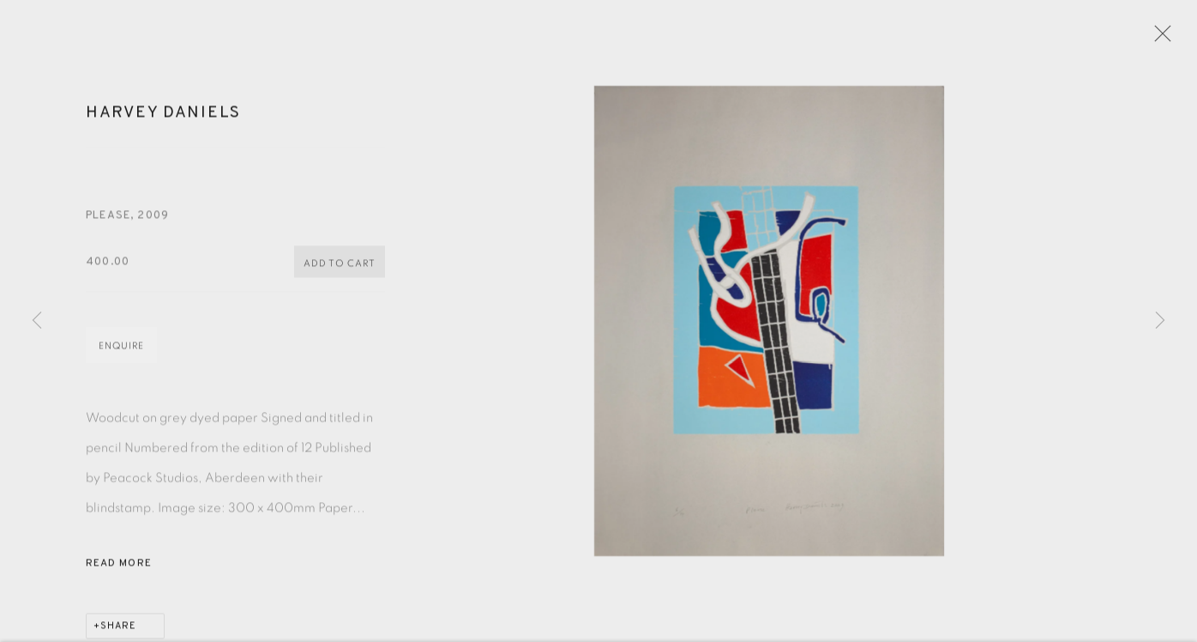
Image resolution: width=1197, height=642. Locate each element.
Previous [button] (37, 321)
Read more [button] (119, 569)
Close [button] (1160, 38)
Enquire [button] (121, 351)
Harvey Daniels (163, 118)
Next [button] (1160, 321)
